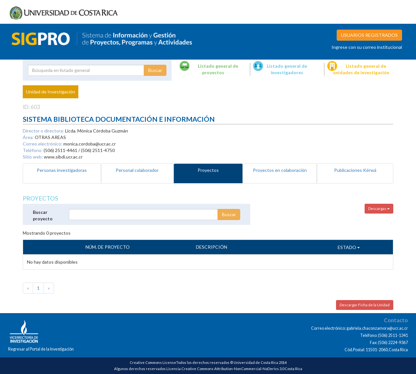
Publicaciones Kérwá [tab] (355, 170)
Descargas (379, 208)
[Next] (49, 288)
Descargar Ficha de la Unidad (365, 304)
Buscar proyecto (43, 215)
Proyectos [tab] (208, 170)
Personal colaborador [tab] (137, 170)
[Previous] (28, 288)
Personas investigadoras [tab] (62, 170)
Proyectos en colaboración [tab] (280, 170)
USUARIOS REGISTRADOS (369, 35)
